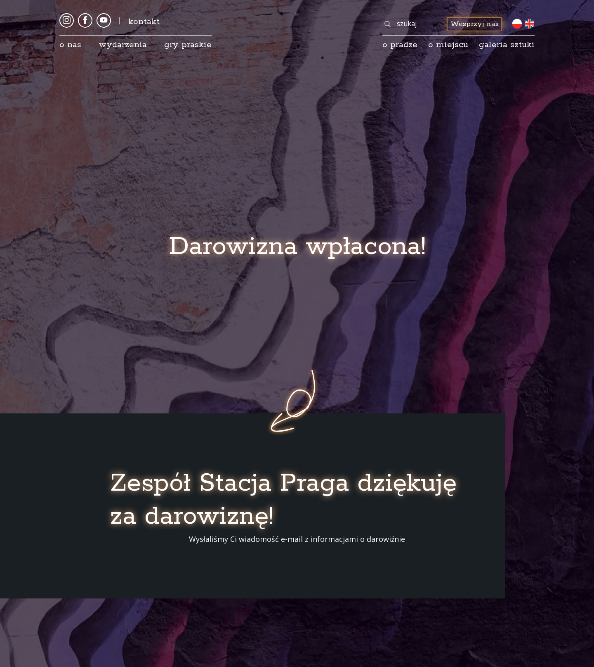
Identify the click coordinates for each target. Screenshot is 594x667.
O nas (70, 44)
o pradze (399, 44)
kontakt (144, 21)
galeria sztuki (507, 44)
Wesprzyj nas (474, 23)
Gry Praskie (188, 44)
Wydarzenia (123, 44)
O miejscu (448, 44)
